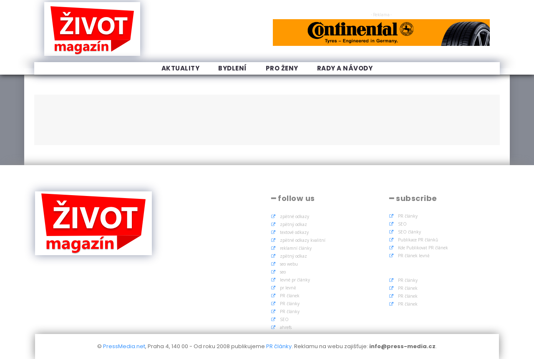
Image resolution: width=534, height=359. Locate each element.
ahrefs (286, 327)
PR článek (290, 296)
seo (283, 272)
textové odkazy (294, 232)
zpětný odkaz (293, 224)
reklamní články (296, 248)
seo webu (289, 264)
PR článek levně (414, 256)
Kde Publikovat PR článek (423, 248)
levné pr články (295, 280)
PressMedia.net (124, 346)
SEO (284, 319)
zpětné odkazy (294, 216)
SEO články (409, 232)
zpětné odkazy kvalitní (302, 240)
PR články (290, 303)
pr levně (288, 288)
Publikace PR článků (418, 240)
